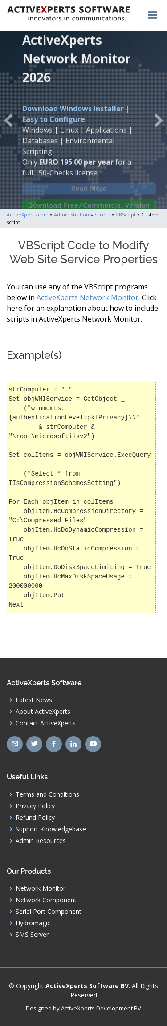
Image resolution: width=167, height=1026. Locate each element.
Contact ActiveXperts (46, 723)
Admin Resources (41, 841)
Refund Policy (35, 817)
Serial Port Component (48, 911)
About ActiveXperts (43, 711)
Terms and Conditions (47, 794)
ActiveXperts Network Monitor (87, 297)
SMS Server (32, 935)
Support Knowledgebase (51, 829)
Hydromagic (33, 923)
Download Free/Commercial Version (89, 208)
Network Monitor (40, 888)
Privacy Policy (35, 806)
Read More (89, 191)
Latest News (34, 700)
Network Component (46, 900)
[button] (8, 120)
